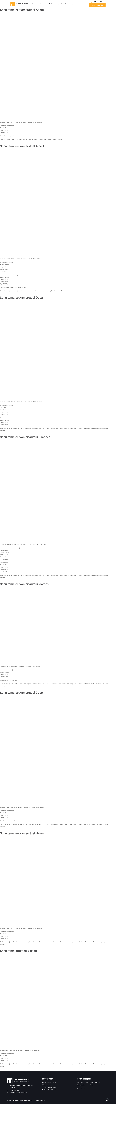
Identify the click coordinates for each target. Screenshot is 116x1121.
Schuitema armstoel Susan (18, 951)
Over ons (42, 4)
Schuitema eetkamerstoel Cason (22, 692)
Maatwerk (34, 4)
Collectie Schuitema (53, 4)
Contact (71, 4)
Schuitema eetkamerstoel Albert (22, 146)
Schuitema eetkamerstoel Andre (22, 10)
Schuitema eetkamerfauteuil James (24, 584)
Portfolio (63, 4)
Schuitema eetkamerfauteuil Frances (25, 437)
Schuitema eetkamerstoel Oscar (22, 297)
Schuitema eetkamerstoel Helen (22, 833)
